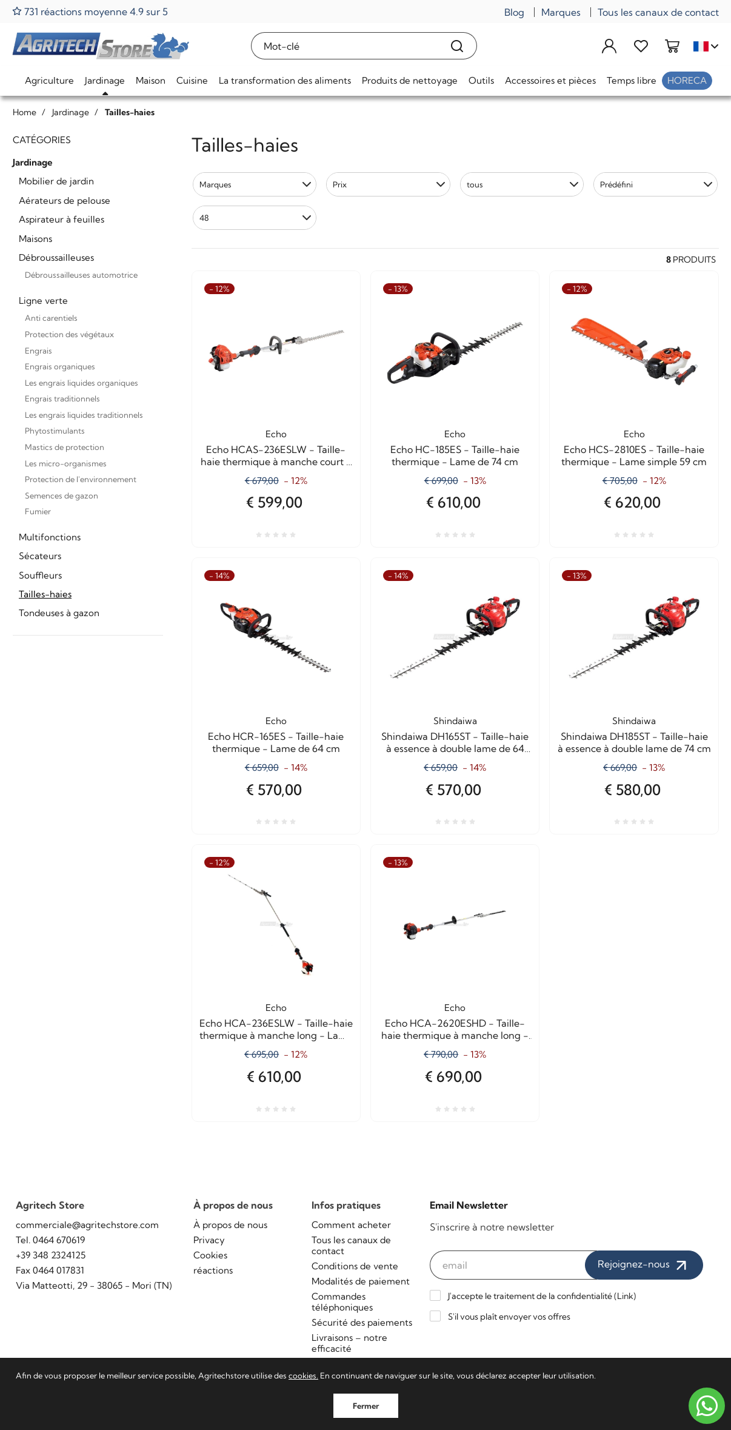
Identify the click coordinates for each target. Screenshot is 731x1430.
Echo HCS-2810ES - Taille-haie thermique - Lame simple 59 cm (634, 455)
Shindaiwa (455, 721)
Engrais (38, 350)
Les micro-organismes (66, 463)
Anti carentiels (51, 318)
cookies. (303, 1375)
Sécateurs (40, 556)
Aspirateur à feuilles (61, 219)
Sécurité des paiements (362, 1322)
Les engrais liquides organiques (81, 383)
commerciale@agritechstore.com (87, 1224)
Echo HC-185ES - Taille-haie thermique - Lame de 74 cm (454, 455)
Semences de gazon (61, 495)
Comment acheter (351, 1224)
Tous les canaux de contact (658, 12)
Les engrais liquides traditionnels (84, 415)
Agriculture (49, 80)
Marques (561, 12)
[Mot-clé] (344, 45)
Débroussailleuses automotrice (81, 275)
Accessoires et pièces (550, 80)
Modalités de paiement (361, 1281)
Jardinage (105, 80)
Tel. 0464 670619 (50, 1240)
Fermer (366, 1406)
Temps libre (631, 80)
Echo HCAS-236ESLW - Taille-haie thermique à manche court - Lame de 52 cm (276, 455)
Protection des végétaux (69, 334)
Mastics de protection (64, 447)
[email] (514, 1265)
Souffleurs (40, 575)
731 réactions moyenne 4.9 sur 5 (90, 11)
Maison (150, 80)
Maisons (35, 238)
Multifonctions (50, 537)
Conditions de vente (355, 1266)
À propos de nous (230, 1224)
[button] (255, 184)
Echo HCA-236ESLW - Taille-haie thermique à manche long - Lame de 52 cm (276, 1029)
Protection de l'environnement (80, 479)
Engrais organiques (60, 366)
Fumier (38, 511)
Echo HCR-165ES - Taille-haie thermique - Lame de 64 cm (276, 742)
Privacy (209, 1240)
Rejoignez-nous (644, 1265)
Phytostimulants (55, 430)
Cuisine (192, 80)
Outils (481, 80)
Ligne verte (43, 300)
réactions (213, 1270)
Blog (514, 12)
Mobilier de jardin (56, 181)
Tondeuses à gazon (59, 613)
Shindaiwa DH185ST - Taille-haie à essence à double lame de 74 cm (634, 742)
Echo (276, 434)
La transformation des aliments (285, 80)
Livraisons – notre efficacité (349, 1343)
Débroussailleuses (56, 257)
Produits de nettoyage (410, 80)
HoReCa (687, 80)
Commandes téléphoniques (342, 1302)
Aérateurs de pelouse (64, 200)
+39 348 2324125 (50, 1255)
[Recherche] (457, 45)
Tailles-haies (45, 594)
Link (625, 1296)
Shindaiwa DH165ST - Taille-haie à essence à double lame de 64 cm (455, 742)
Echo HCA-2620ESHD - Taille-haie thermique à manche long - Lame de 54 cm (455, 1029)
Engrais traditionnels (62, 398)
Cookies (210, 1255)
